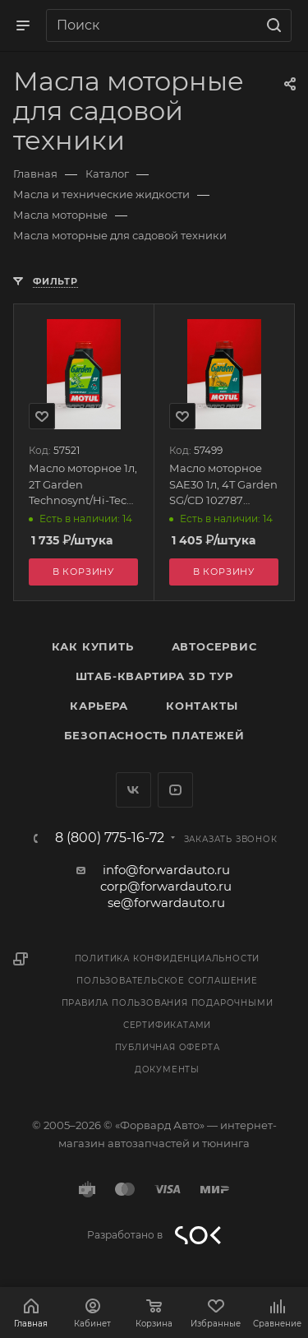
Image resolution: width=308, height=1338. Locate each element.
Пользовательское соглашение (167, 980)
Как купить (93, 646)
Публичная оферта (167, 1047)
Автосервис (214, 646)
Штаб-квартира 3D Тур (154, 676)
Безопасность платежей (154, 735)
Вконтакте (133, 790)
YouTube (175, 790)
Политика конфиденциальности (167, 958)
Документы (167, 1069)
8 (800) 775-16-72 (109, 838)
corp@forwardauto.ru (166, 886)
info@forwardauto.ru (166, 869)
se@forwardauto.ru (166, 902)
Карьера (99, 705)
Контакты (201, 705)
